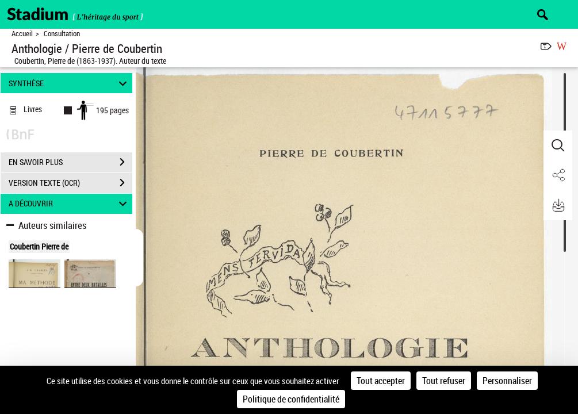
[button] (557, 145)
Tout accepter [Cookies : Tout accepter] (381, 380)
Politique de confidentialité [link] (291, 399)
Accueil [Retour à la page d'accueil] (22, 34)
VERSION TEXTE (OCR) (70, 183)
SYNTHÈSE (70, 83)
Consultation (62, 34)
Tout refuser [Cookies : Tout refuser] (443, 380)
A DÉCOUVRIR (70, 204)
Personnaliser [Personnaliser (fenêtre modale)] (507, 380)
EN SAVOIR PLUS (70, 162)
